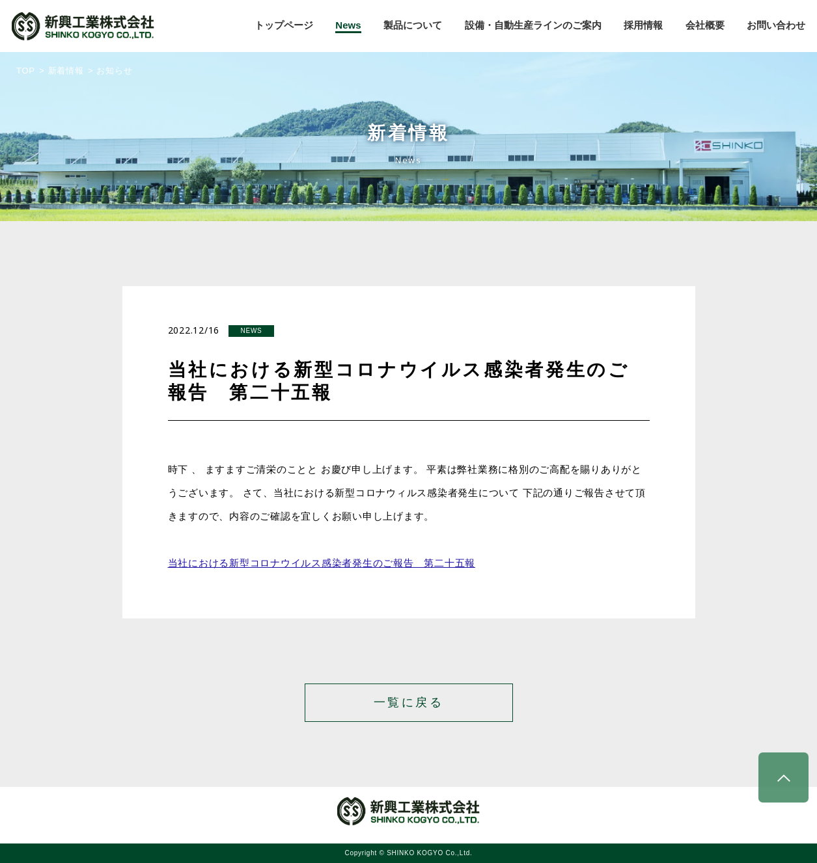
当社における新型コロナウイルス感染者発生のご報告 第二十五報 (322, 562)
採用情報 (643, 25)
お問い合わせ (776, 25)
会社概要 (705, 25)
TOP (25, 70)
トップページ (284, 25)
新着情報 (66, 70)
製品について (412, 25)
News (348, 25)
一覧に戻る (409, 702)
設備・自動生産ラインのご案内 (533, 25)
